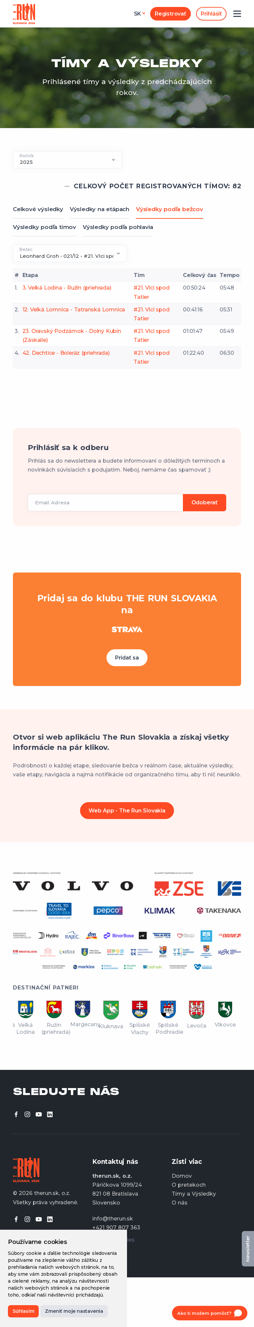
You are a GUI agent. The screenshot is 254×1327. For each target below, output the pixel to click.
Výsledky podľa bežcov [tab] (169, 209)
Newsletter (248, 1249)
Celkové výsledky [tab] (38, 209)
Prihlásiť (211, 14)
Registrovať (170, 14)
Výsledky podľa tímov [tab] (44, 227)
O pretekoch (189, 1185)
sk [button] (137, 14)
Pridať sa (127, 658)
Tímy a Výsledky (194, 1194)
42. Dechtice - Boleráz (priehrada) (66, 353)
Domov (182, 1176)
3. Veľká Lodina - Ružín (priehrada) (66, 288)
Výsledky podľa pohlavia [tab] (118, 227)
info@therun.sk (112, 1218)
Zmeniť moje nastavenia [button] (74, 1311)
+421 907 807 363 (116, 1227)
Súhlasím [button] (23, 1311)
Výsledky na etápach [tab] (99, 209)
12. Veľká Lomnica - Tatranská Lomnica (73, 309)
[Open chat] (209, 1313)
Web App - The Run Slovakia (127, 810)
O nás (180, 1203)
